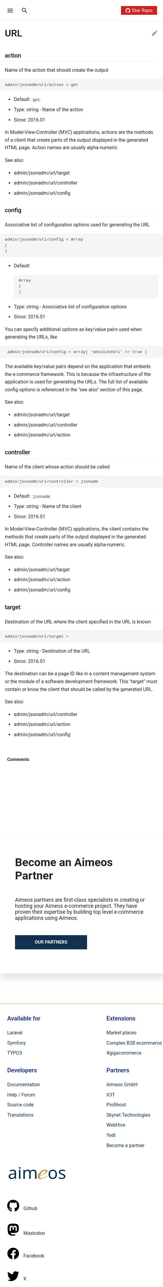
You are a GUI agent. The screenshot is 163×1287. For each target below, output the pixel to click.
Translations (20, 1115)
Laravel (15, 1033)
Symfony (16, 1043)
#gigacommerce (124, 1053)
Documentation (23, 1084)
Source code (20, 1105)
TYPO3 (14, 1053)
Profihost (116, 1105)
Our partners (51, 942)
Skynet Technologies (128, 1115)
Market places (122, 1033)
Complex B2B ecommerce (134, 1043)
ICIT (111, 1094)
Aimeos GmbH (122, 1084)
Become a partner (126, 1145)
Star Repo (138, 10)
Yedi (111, 1135)
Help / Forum (21, 1094)
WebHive (116, 1125)
